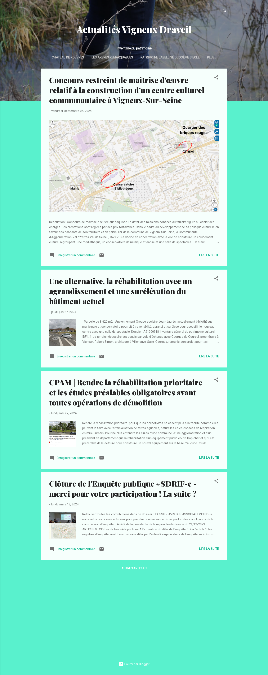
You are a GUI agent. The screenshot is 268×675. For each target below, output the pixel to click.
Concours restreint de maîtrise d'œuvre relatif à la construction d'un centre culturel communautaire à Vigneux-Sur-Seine (126, 91)
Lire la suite (209, 256)
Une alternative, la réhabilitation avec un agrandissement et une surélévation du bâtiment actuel (120, 292)
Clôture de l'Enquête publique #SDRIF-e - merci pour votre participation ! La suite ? (123, 489)
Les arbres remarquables (120, 57)
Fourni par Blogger (134, 664)
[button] (216, 79)
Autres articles (134, 569)
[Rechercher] (224, 11)
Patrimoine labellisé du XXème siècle (178, 57)
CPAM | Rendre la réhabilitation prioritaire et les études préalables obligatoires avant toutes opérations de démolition (125, 393)
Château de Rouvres (76, 57)
